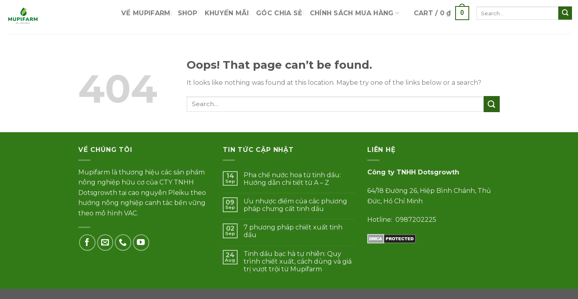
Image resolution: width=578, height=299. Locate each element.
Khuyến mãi (227, 13)
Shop (187, 13)
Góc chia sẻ (279, 13)
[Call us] (123, 242)
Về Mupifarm (146, 13)
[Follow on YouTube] (141, 242)
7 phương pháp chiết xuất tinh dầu (293, 231)
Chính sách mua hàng (354, 13)
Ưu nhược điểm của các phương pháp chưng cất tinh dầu (295, 205)
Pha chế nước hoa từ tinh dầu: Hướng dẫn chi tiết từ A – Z (292, 178)
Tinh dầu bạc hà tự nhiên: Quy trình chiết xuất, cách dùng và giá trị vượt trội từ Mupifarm (298, 261)
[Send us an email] (105, 242)
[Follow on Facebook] (87, 242)
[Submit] (565, 13)
